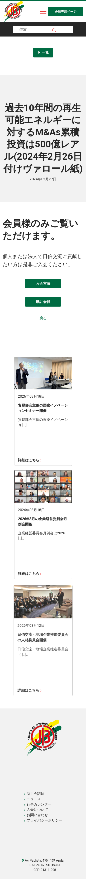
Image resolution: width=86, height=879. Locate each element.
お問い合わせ (36, 815)
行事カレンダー (38, 804)
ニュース (32, 799)
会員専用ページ (65, 12)
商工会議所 (34, 794)
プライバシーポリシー (43, 820)
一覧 (43, 52)
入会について (36, 810)
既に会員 (43, 302)
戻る (43, 318)
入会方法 (43, 283)
